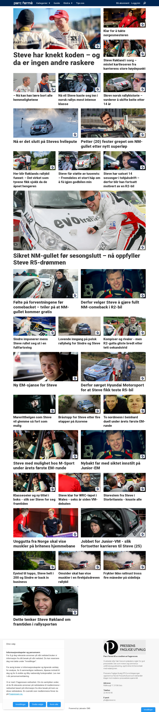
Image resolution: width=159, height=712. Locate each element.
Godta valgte (37, 704)
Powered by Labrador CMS (79, 708)
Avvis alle (54, 704)
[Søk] (144, 3)
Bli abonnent (122, 3)
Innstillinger (148, 710)
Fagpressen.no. (16, 694)
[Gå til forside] (23, 3)
